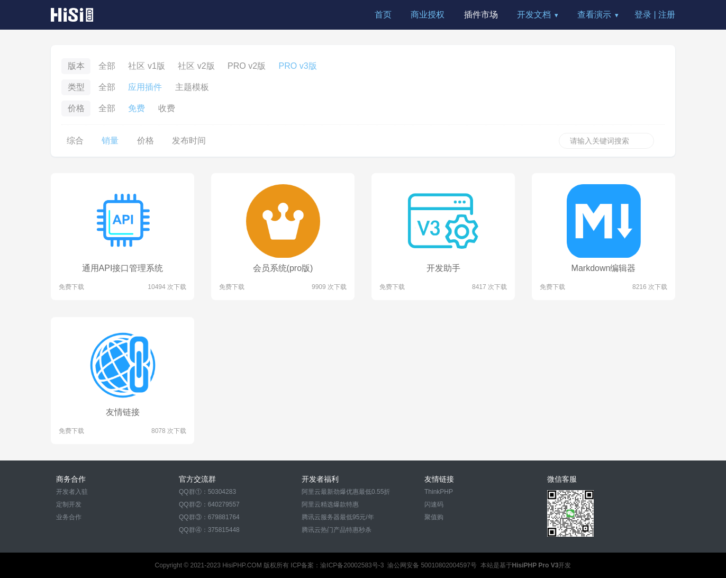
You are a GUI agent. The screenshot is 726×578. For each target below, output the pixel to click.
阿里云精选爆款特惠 (330, 504)
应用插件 (145, 87)
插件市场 (481, 14)
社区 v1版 (146, 65)
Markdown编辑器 (603, 268)
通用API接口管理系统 (123, 268)
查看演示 (594, 14)
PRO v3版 (298, 65)
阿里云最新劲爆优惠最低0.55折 (346, 491)
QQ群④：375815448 (209, 530)
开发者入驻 (72, 491)
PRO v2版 (247, 65)
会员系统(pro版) (283, 268)
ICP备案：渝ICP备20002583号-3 (337, 565)
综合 (75, 140)
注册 (666, 14)
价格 (145, 140)
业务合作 (68, 517)
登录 (642, 14)
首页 (383, 14)
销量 (110, 140)
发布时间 (189, 140)
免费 (136, 108)
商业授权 (427, 14)
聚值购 (433, 517)
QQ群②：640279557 (209, 504)
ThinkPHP (438, 491)
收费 (166, 108)
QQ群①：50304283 (207, 491)
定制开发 (68, 504)
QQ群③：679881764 (209, 517)
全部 (106, 65)
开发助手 (443, 268)
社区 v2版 (196, 65)
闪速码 (433, 504)
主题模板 (192, 87)
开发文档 (534, 14)
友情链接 (123, 412)
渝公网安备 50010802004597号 (432, 565)
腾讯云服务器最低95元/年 (338, 517)
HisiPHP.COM (241, 565)
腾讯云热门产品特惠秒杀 (336, 530)
